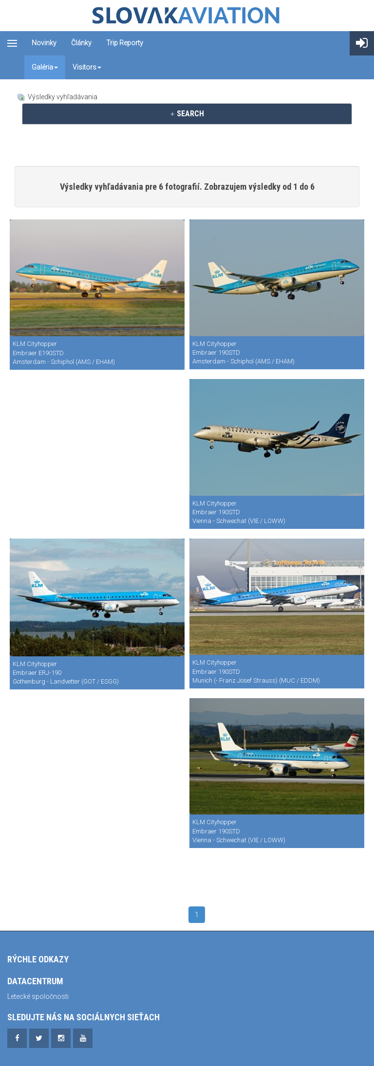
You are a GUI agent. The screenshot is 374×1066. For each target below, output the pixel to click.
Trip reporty (124, 43)
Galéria (45, 67)
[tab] (187, 114)
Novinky (44, 43)
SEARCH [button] (187, 113)
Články (81, 43)
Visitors (87, 67)
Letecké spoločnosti (38, 996)
